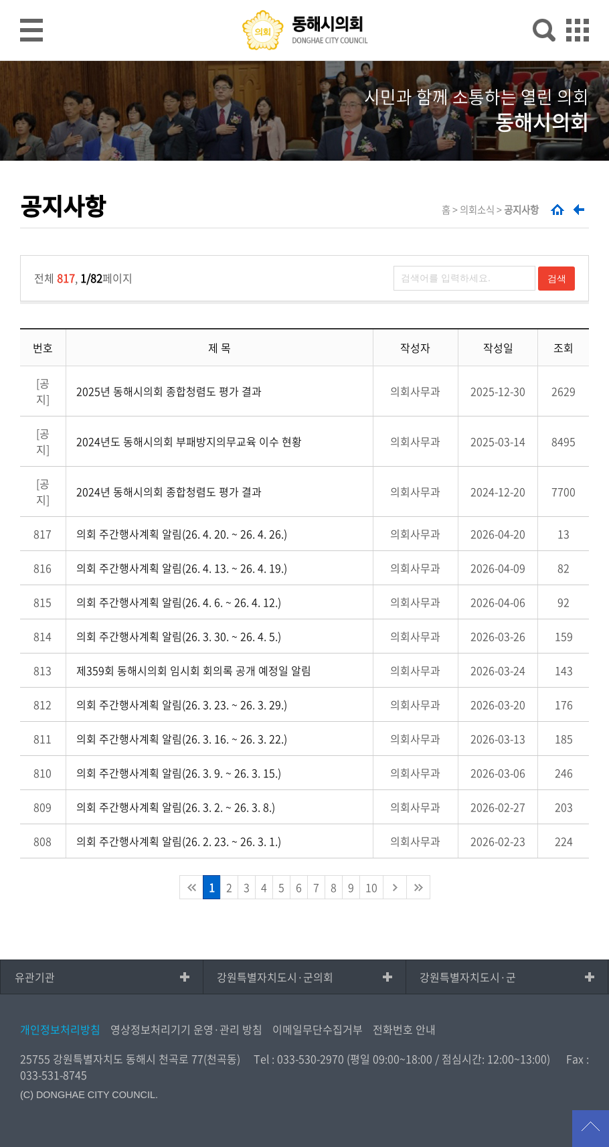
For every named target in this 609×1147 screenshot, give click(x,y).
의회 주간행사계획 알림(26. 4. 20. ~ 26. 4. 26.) (181, 534)
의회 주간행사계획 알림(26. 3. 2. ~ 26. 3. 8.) (175, 807)
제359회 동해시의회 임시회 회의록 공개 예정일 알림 (193, 670)
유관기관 (35, 977)
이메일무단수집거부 (317, 1029)
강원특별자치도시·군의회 (275, 977)
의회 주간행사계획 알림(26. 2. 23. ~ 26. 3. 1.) (178, 841)
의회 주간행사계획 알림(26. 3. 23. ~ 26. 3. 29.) (181, 704)
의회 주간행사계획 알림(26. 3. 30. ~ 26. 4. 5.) (178, 636)
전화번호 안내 (404, 1029)
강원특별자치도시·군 (468, 977)
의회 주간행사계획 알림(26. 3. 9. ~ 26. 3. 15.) (178, 773)
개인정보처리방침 (60, 1029)
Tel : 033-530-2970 (299, 1059)
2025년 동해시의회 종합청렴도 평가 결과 (169, 391)
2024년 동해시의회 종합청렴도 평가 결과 (169, 491)
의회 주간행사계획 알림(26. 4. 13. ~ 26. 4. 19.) (181, 568)
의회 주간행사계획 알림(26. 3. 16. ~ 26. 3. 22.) (181, 739)
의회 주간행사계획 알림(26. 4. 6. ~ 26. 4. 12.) (178, 602)
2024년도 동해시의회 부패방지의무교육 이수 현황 (189, 441)
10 (371, 887)
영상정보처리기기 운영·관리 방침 (186, 1029)
